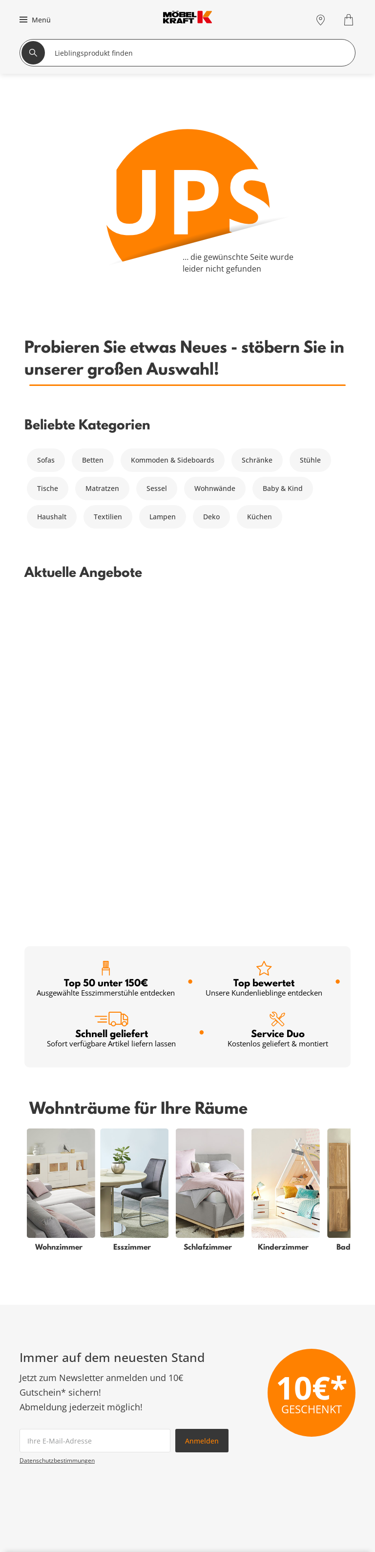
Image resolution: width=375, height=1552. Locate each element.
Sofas (46, 460)
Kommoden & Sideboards (172, 460)
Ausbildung (307, 1486)
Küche (30, 1474)
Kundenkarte (146, 1416)
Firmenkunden (149, 1486)
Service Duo (278, 701)
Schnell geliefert (111, 701)
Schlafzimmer (42, 1416)
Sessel (156, 488)
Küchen (259, 516)
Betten (93, 460)
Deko (211, 516)
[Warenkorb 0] (349, 19)
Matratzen (102, 488)
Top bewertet (264, 651)
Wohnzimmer (41, 1404)
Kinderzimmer (43, 1451)
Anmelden (202, 1112)
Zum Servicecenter (300, 1330)
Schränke (257, 460)
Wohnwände (214, 488)
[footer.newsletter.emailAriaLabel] (95, 1112)
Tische (47, 488)
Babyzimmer (40, 1427)
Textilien (108, 516)
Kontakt (301, 1439)
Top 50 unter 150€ (106, 651)
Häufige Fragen (313, 1404)
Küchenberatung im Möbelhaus (177, 1474)
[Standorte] (320, 19)
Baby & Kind (283, 488)
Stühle (310, 460)
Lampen (162, 516)
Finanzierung (146, 1427)
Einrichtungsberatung (161, 1462)
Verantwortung (313, 1498)
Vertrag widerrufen (320, 1416)
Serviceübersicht (152, 1404)
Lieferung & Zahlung (322, 1451)
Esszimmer (37, 1462)
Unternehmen (311, 1462)
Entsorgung (307, 1427)
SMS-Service (145, 1439)
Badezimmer (40, 1439)
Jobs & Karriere (313, 1474)
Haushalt (51, 516)
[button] (34, 19)
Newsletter (143, 1451)
